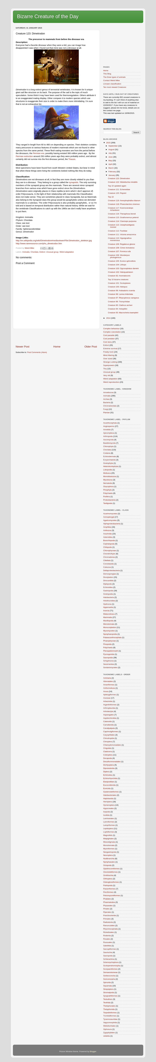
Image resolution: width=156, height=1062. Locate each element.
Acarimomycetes (110, 514)
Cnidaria (106, 453)
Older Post (90, 346)
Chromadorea (109, 557)
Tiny (105, 369)
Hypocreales (108, 808)
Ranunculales (109, 925)
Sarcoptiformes (109, 949)
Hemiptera (107, 802)
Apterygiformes (109, 695)
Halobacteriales (109, 795)
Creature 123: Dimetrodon (119, 178)
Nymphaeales (109, 862)
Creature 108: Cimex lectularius (121, 248)
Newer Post (22, 346)
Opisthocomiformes (111, 869)
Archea (106, 399)
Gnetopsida (108, 594)
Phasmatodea (109, 902)
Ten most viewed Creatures (114, 87)
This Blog (107, 74)
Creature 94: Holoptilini (117, 309)
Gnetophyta (108, 463)
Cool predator (109, 339)
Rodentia (107, 936)
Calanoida (107, 721)
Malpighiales (108, 839)
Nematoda (107, 483)
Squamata (107, 986)
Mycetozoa (107, 480)
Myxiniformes (109, 849)
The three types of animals (114, 77)
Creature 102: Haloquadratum (120, 272)
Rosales (106, 939)
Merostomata (108, 624)
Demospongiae (109, 574)
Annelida (107, 430)
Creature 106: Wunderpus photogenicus (119, 256)
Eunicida (107, 788)
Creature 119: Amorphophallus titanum (124, 200)
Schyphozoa (108, 661)
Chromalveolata (110, 406)
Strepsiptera (108, 989)
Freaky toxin (108, 352)
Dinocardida (108, 581)
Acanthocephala (110, 423)
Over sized (107, 359)
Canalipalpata (109, 728)
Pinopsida (107, 644)
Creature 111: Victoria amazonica (122, 234)
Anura (105, 691)
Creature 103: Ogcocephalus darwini (123, 268)
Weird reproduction (111, 382)
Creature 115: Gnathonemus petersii (123, 217)
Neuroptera (108, 855)
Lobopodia (107, 470)
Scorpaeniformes (110, 969)
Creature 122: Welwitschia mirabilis (122, 182)
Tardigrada (107, 503)
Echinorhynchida (110, 778)
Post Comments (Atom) (37, 352)
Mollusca (107, 473)
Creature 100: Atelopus (117, 287)
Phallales (107, 899)
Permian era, (39, 153)
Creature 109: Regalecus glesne (121, 244)
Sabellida (107, 946)
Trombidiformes (109, 1016)
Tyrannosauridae (110, 1019)
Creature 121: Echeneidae (119, 189)
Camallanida (108, 725)
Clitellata (107, 560)
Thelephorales (109, 1006)
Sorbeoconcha (109, 976)
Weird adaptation (67, 252)
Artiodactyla (108, 711)
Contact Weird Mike (111, 80)
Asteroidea (107, 537)
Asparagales (108, 715)
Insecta (106, 611)
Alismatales (108, 681)
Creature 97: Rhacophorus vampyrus (123, 298)
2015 (108, 143)
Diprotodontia (109, 768)
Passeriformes (109, 889)
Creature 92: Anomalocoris (119, 276)
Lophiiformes (108, 832)
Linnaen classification (112, 84)
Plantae (106, 412)
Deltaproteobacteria (111, 570)
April (110, 164)
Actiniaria (107, 678)
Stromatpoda (108, 992)
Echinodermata (109, 456)
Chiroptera (107, 742)
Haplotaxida (108, 798)
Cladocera (107, 751)
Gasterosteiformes (111, 792)
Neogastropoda (109, 852)
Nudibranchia (109, 859)
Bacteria (106, 402)
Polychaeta (108, 493)
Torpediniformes (110, 1013)
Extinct (42, 252)
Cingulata (107, 748)
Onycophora (108, 486)
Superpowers (109, 365)
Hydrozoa (107, 604)
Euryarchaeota (109, 460)
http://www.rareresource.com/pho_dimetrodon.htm (39, 243)
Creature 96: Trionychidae (119, 302)
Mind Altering (108, 355)
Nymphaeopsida (110, 634)
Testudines (107, 999)
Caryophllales (109, 735)
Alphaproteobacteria (111, 524)
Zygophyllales (109, 1033)
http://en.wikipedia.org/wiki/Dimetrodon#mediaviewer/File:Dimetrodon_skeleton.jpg (54, 240)
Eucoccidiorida (109, 785)
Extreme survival (110, 348)
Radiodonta (108, 922)
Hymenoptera (109, 805)
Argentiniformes (110, 705)
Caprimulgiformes (110, 731)
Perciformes (108, 892)
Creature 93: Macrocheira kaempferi (123, 313)
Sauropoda (108, 956)
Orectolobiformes (110, 872)
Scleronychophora (111, 962)
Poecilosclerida (109, 915)
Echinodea (107, 775)
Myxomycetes (109, 631)
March (111, 168)
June (110, 157)
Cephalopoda (109, 544)
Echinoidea (108, 587)
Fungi (105, 409)
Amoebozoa (108, 392)
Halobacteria (108, 597)
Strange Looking (110, 362)
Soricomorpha (109, 979)
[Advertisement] (56, 337)
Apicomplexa (108, 433)
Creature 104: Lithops (117, 265)
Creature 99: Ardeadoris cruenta (121, 290)
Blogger (93, 1051)
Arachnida (107, 534)
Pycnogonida (108, 654)
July (110, 153)
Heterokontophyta (110, 466)
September (113, 146)
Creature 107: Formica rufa (119, 251)
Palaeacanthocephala (112, 637)
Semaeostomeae (110, 972)
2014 (108, 318)
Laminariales (108, 818)
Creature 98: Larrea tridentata (120, 294)
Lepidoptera (108, 828)
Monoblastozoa (109, 476)
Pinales (106, 909)
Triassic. (72, 159)
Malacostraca (109, 614)
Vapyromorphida (110, 1022)
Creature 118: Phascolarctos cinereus (124, 204)
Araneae (106, 698)
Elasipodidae (108, 782)
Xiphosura (107, 1029)
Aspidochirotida (109, 718)
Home (56, 346)
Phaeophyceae (109, 641)
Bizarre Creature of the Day (47, 16)
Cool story (107, 342)
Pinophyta (107, 490)
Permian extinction (24, 156)
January (112, 175)
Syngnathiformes (110, 996)
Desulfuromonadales (112, 762)
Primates (107, 919)
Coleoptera (108, 755)
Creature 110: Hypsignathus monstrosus (119, 239)
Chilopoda (107, 547)
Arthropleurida (109, 708)
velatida (106, 1036)
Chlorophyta (108, 446)
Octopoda (107, 865)
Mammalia (107, 617)
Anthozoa (107, 530)
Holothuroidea (109, 601)
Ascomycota (108, 440)
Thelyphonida (109, 1009)
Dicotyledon (108, 577)
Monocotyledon (109, 627)
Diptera (106, 772)
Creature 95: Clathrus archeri (120, 305)
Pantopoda (107, 885)
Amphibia (107, 527)
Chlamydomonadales (112, 745)
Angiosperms (108, 426)
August (111, 149)
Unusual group (52, 252)
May (110, 160)
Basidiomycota (109, 443)
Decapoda (107, 758)
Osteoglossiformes (111, 882)
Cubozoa (107, 567)
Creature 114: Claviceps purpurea (122, 221)
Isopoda (106, 812)
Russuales (107, 942)
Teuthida (106, 1002)
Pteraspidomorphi (110, 651)
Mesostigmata (109, 842)
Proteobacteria (109, 500)
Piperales (107, 912)
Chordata (34, 252)
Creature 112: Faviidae (117, 231)
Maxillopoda (108, 621)
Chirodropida (108, 738)
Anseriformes (109, 685)
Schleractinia (108, 959)
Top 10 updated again (117, 186)
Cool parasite (109, 335)
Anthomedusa (109, 688)
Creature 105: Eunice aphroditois (122, 261)
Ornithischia (108, 875)
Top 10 (111, 197)
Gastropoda (108, 591)
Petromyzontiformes (111, 895)
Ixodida (106, 815)
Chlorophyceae (109, 550)
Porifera (106, 496)
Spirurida (107, 982)
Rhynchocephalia (110, 929)
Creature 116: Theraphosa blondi (122, 214)
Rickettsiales (108, 932)
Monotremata (109, 845)
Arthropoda (108, 436)
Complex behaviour (111, 328)
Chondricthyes (109, 554)
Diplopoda (107, 584)
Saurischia (107, 952)
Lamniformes (108, 822)
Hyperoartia (108, 607)
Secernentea (108, 664)
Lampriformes (109, 825)
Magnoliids (107, 835)
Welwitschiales (109, 1026)
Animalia (26, 252)
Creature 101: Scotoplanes (119, 283)
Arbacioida (107, 701)
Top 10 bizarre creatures (118, 279)
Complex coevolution (112, 332)
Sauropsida (108, 658)
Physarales (108, 905)
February (112, 172)
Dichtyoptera (108, 765)
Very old (106, 375)
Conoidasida (108, 564)
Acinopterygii (108, 517)
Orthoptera (107, 879)
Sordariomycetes (110, 667)
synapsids (73, 182)
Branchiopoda (109, 540)
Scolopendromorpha (111, 966)
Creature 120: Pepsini (117, 193)
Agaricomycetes (110, 520)
